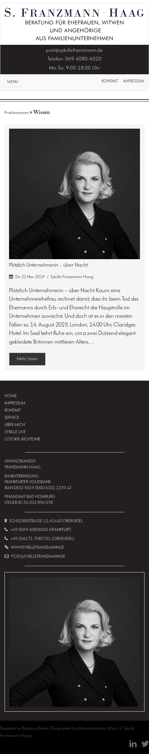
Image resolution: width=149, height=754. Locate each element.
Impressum (133, 81)
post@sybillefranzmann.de (74, 50)
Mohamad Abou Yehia (97, 728)
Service (12, 417)
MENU (14, 82)
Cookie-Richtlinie (23, 439)
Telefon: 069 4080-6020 (75, 59)
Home (11, 396)
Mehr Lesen (27, 359)
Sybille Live (15, 432)
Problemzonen (17, 113)
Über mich (15, 425)
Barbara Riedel (35, 728)
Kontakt (110, 81)
